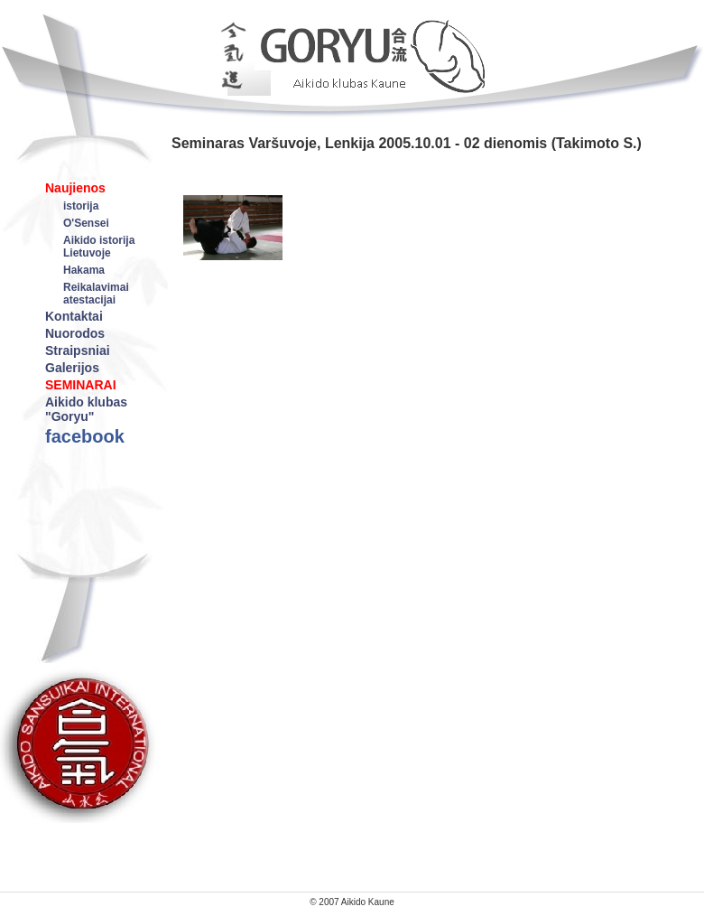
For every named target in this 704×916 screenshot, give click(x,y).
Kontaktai (74, 316)
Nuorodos (75, 333)
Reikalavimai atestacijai (96, 293)
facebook (85, 436)
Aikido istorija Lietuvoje (98, 246)
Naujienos (75, 188)
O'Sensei (86, 223)
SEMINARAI (80, 385)
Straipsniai (77, 350)
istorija (80, 206)
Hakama (84, 270)
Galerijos (72, 367)
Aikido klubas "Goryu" (86, 409)
